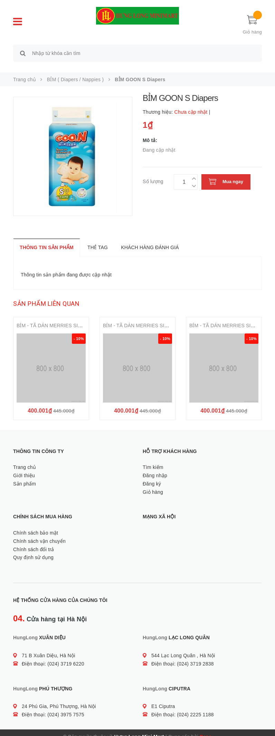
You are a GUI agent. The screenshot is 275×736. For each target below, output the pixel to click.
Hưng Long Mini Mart (139, 729)
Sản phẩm (24, 476)
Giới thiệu (24, 467)
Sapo (206, 729)
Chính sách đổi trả (33, 541)
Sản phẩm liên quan (46, 296)
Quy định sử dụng (33, 550)
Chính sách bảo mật (35, 525)
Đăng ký (152, 476)
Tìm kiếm (153, 459)
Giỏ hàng (153, 484)
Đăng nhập (155, 467)
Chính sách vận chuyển (39, 533)
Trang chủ (24, 459)
